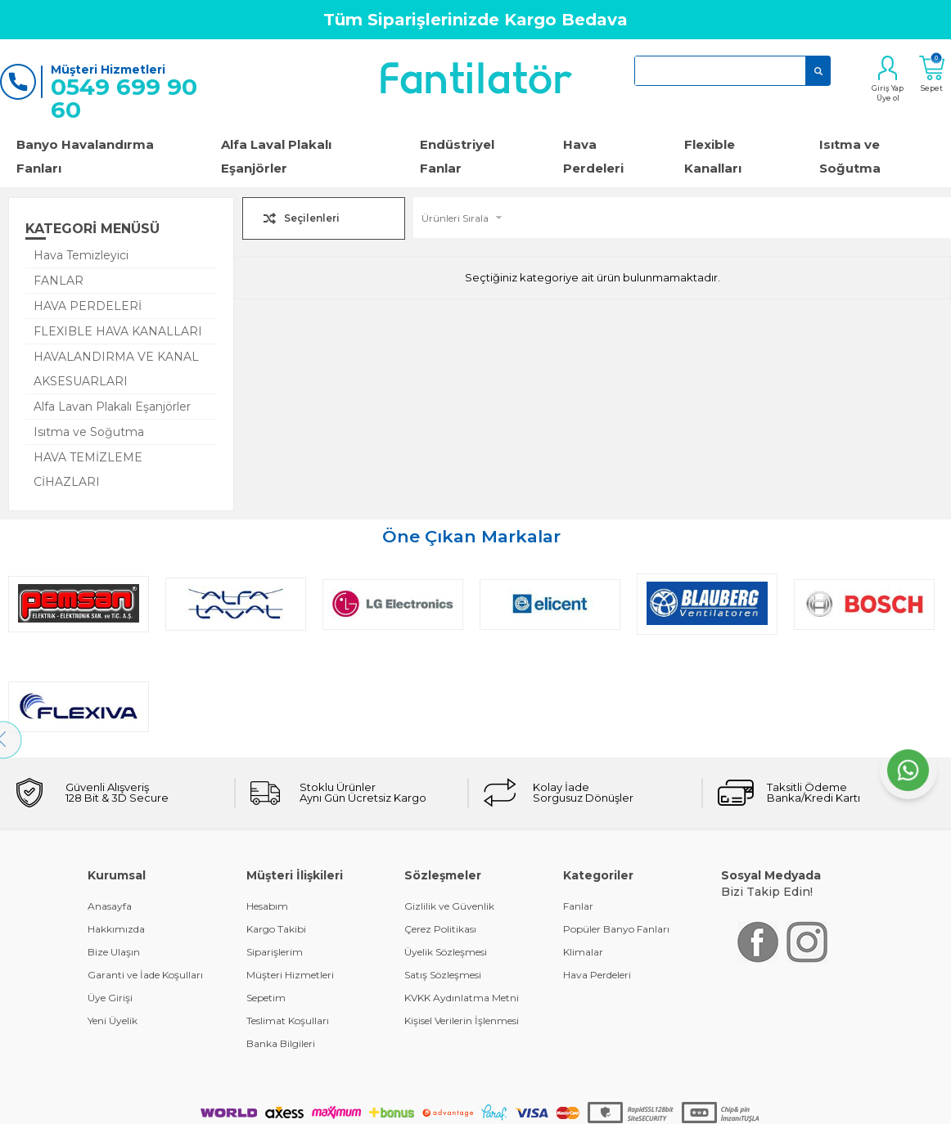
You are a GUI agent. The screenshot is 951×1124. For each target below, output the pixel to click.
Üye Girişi (110, 895)
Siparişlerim (274, 849)
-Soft (387, 1084)
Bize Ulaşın (114, 849)
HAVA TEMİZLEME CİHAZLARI (88, 469)
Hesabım (267, 804)
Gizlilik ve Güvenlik (449, 804)
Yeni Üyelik (112, 918)
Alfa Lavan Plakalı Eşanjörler (112, 406)
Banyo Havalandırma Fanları (85, 156)
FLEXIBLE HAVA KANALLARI (118, 331)
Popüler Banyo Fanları (616, 827)
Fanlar (578, 804)
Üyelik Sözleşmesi (445, 849)
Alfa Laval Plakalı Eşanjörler (276, 156)
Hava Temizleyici (81, 255)
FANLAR (58, 280)
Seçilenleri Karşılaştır (312, 221)
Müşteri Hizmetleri (290, 872)
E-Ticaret (427, 1084)
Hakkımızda (116, 827)
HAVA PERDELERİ (88, 306)
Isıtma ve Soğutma (89, 432)
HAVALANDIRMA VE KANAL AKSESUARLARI (116, 369)
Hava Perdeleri (593, 156)
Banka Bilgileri (280, 941)
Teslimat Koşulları (287, 918)
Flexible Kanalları (712, 156)
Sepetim (266, 895)
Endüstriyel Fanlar (457, 156)
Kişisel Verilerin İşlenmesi (461, 918)
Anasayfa (110, 804)
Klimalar (583, 849)
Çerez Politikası (440, 827)
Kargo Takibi (276, 827)
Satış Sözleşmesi (442, 872)
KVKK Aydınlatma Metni (461, 895)
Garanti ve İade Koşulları (145, 872)
